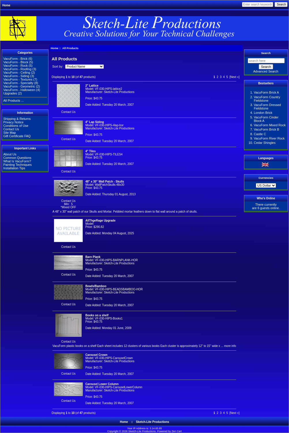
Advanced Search (265, 71)
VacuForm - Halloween (19, 90)
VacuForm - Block (15, 62)
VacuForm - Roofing (17, 69)
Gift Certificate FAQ (17, 136)
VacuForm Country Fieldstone (267, 98)
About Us (9, 154)
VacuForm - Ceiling (16, 72)
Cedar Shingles (264, 142)
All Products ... (13, 100)
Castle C (260, 134)
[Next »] (234, 77)
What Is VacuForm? (17, 161)
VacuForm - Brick (15, 58)
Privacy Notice (13, 122)
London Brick (263, 112)
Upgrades (10, 93)
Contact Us (11, 129)
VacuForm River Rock (269, 138)
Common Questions (17, 157)
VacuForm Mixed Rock (270, 125)
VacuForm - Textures (17, 79)
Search (266, 53)
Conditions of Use (15, 125)
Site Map (9, 132)
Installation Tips (14, 168)
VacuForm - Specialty (18, 83)
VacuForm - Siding (16, 76)
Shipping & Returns (17, 118)
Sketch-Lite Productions (152, 421)
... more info (228, 345)
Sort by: (58, 66)
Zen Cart (177, 431)
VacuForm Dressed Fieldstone (267, 106)
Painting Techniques (17, 164)
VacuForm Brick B (266, 129)
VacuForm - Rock (15, 65)
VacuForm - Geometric (19, 86)
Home (6, 5)
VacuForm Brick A (266, 92)
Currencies (265, 177)
